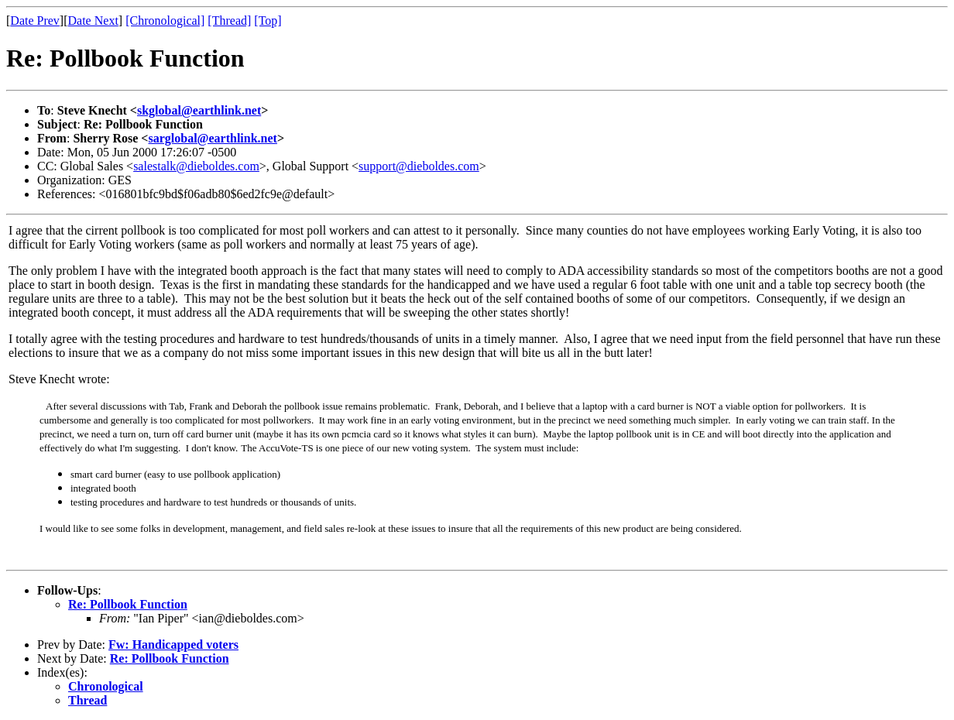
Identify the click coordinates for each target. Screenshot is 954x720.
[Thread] (229, 20)
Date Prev (35, 20)
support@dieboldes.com (419, 166)
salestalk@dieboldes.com (196, 166)
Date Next (93, 20)
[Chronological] (164, 20)
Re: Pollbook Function (127, 604)
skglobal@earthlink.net (199, 110)
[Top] (267, 20)
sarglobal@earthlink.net (212, 138)
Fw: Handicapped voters (173, 644)
